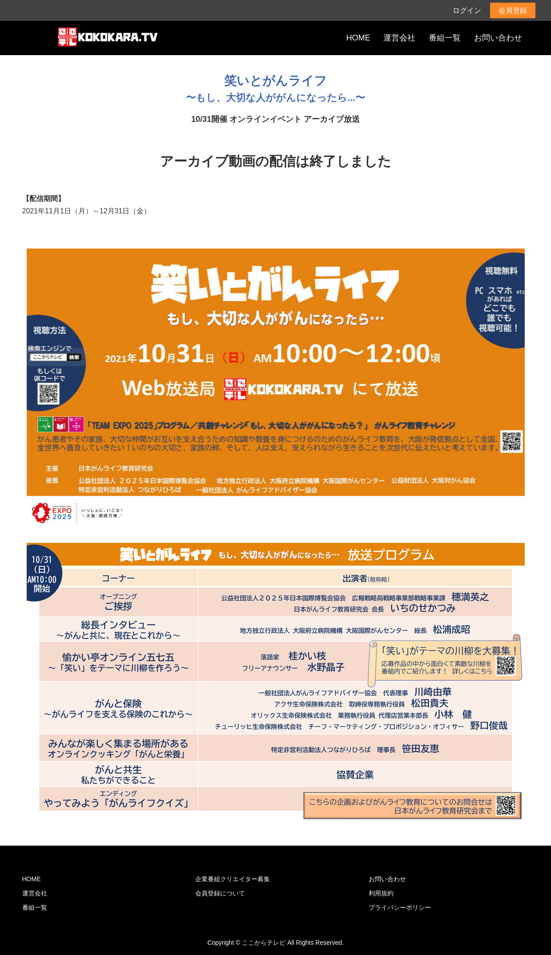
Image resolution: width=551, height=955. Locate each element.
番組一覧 (445, 37)
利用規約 (381, 893)
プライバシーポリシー (400, 907)
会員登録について (220, 893)
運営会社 (399, 37)
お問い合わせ (498, 37)
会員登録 (513, 10)
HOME (358, 37)
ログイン (467, 10)
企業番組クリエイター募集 (232, 879)
